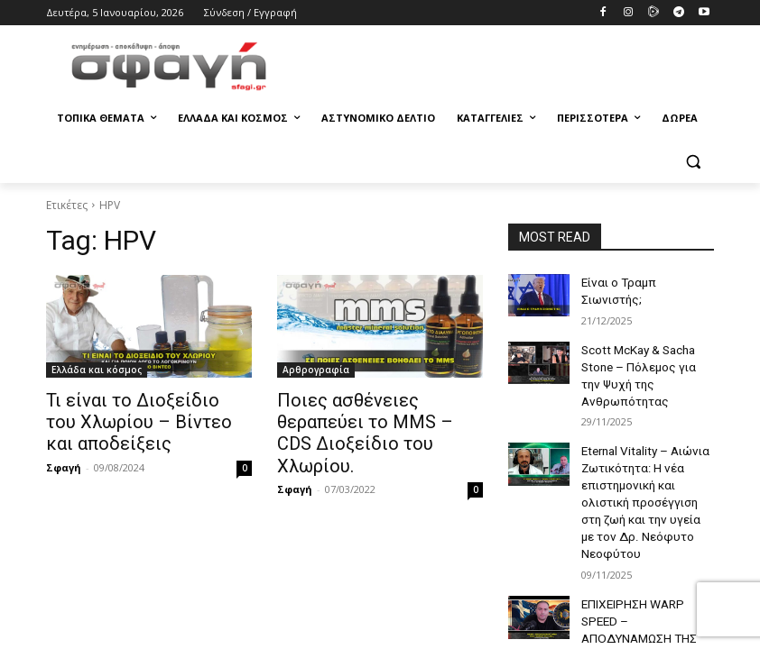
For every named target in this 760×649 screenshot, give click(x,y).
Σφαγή (63, 461)
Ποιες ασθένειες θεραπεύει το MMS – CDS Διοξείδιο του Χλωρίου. (379, 419)
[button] (693, 162)
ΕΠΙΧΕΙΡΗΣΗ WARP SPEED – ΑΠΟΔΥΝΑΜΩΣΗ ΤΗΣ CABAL (645, 560)
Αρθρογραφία (316, 369)
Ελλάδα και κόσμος (96, 369)
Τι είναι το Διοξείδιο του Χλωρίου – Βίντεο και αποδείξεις (134, 419)
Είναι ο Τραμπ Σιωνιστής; (644, 281)
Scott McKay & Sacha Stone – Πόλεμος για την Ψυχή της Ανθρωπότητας (645, 357)
